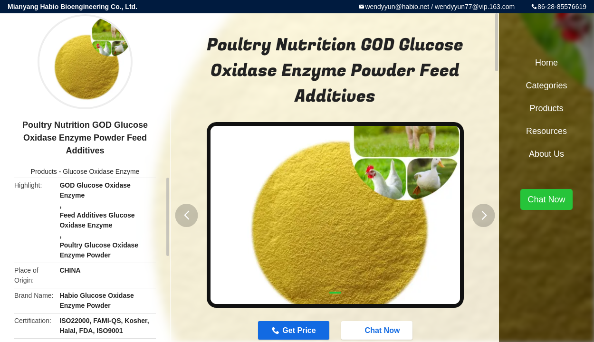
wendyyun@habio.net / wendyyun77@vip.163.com (440, 6)
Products (44, 171)
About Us (546, 154)
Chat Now (377, 330)
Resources (546, 131)
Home (546, 62)
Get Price (299, 330)
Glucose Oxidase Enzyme (101, 171)
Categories (546, 85)
